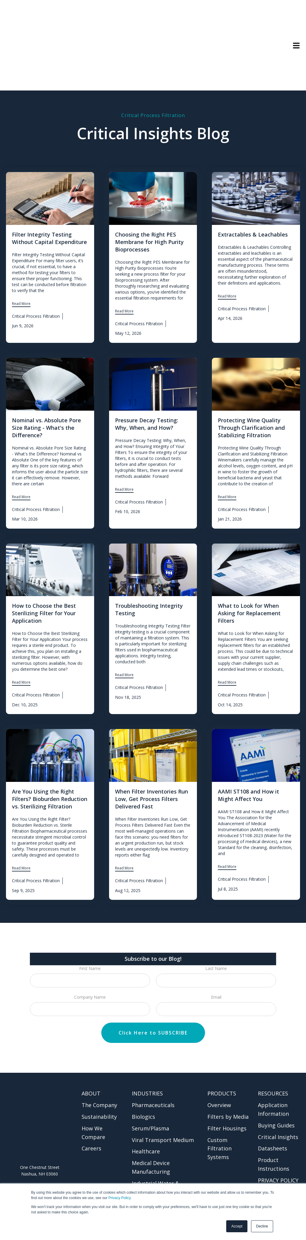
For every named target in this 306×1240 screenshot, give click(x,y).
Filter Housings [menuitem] (227, 1105)
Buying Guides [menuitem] (276, 1103)
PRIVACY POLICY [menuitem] (278, 1157)
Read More (21, 281)
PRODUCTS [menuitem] (221, 1071)
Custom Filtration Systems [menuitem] (219, 1126)
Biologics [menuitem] (143, 1094)
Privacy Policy (119, 1198)
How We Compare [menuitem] (93, 1110)
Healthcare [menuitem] (146, 1128)
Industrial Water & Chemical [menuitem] (155, 1165)
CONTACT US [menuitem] (275, 1169)
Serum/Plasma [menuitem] (150, 1105)
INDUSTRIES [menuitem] (147, 1071)
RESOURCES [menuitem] (273, 1071)
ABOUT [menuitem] (91, 1071)
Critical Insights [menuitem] (278, 1114)
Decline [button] (262, 1226)
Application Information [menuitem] (273, 1087)
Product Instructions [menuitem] (273, 1142)
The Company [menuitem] (99, 1082)
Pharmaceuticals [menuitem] (153, 1082)
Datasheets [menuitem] (272, 1125)
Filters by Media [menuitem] (228, 1094)
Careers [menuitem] (91, 1125)
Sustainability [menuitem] (99, 1094)
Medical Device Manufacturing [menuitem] (151, 1145)
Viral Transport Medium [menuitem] (163, 1117)
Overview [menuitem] (219, 1082)
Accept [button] (236, 1226)
